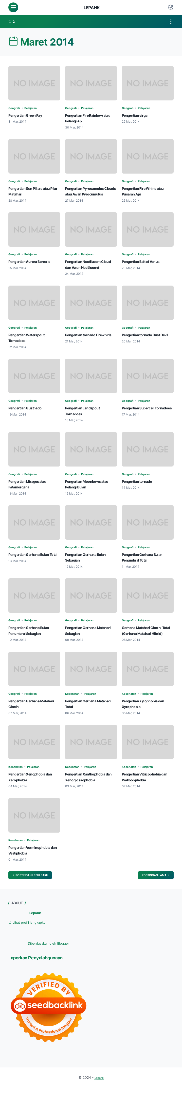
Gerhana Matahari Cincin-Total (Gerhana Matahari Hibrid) (147, 644)
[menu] (13, 7)
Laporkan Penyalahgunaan (43, 982)
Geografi (15, 108)
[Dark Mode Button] (171, 7)
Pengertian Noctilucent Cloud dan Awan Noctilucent (87, 273)
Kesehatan (74, 711)
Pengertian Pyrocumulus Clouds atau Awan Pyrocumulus (89, 194)
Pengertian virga (138, 115)
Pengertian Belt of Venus (146, 267)
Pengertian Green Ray (29, 115)
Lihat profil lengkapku (31, 946)
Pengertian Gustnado (29, 419)
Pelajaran (35, 108)
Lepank (91, 7)
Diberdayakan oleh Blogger (48, 967)
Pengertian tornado (140, 492)
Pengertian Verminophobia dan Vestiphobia (27, 870)
